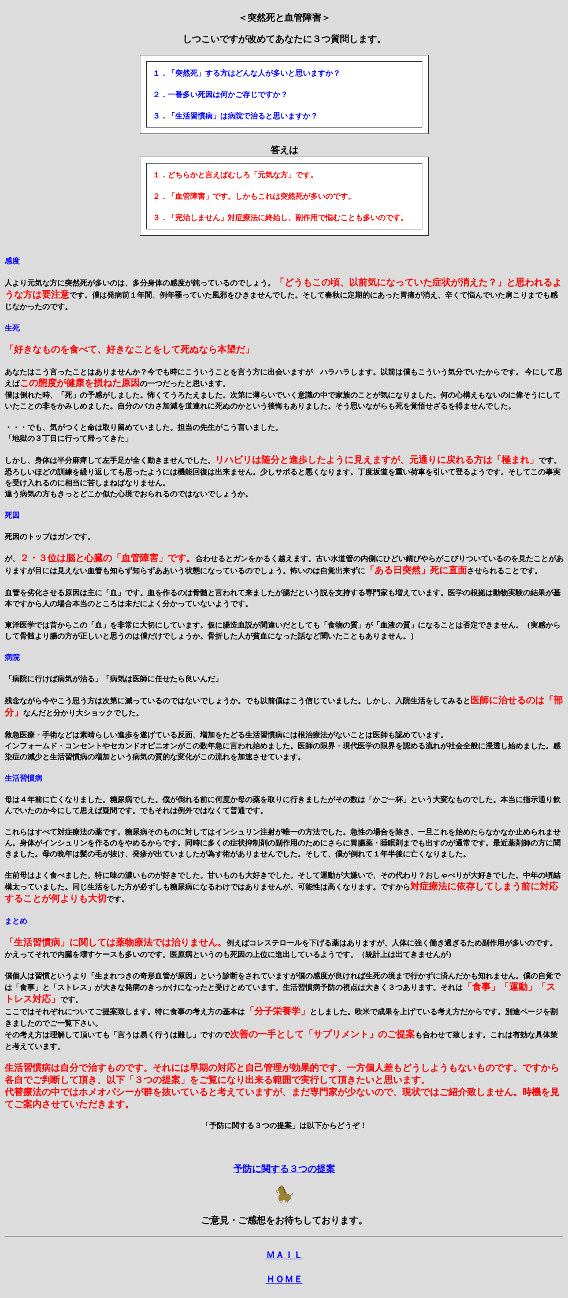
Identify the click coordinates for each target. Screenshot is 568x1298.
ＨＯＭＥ (284, 1279)
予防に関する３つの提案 (284, 1169)
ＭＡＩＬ (284, 1255)
